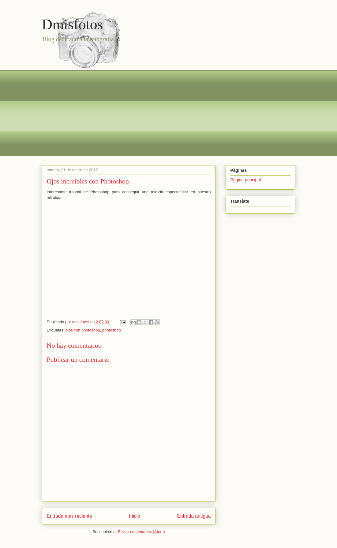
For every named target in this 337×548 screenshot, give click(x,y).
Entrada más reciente (69, 516)
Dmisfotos (72, 24)
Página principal (245, 179)
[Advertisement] (168, 113)
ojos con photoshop (83, 330)
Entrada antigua (194, 516)
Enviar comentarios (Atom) (141, 531)
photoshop (111, 330)
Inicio (134, 516)
